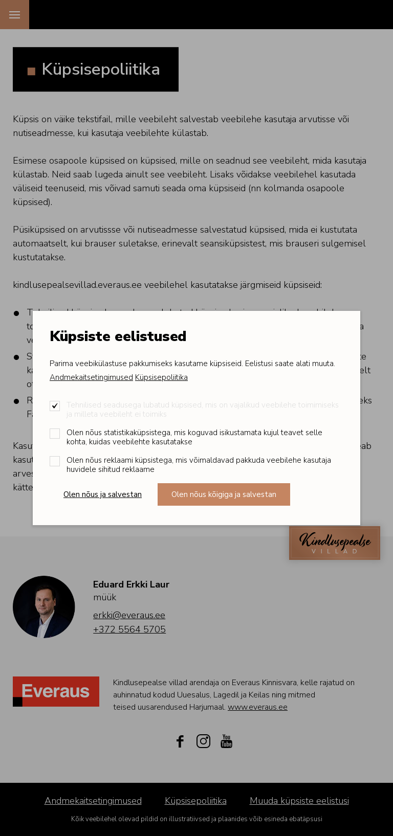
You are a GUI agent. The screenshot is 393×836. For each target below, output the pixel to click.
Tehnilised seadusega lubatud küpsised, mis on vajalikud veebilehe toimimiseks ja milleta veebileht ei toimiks (203, 409)
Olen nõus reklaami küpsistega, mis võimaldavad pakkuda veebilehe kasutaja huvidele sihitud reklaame (199, 465)
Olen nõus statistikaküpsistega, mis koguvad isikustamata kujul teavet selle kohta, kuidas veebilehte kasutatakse (194, 437)
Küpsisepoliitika (161, 377)
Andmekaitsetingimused (91, 377)
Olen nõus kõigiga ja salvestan (223, 494)
